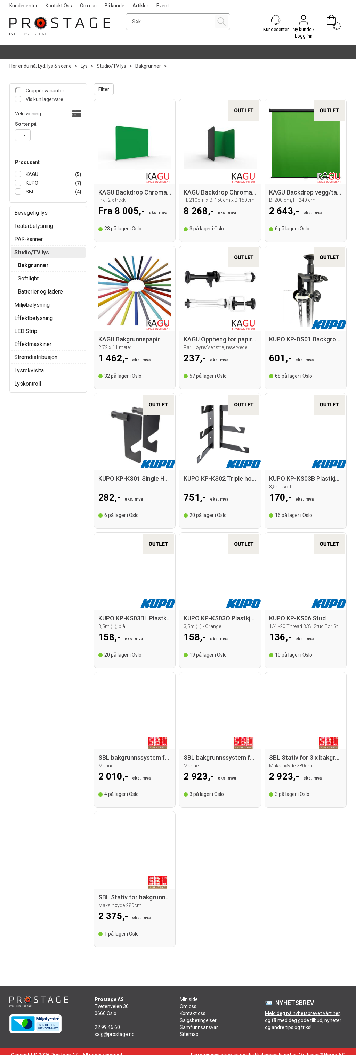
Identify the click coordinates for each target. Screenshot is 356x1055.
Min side (189, 999)
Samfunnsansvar (199, 1027)
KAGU (31, 174)
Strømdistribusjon (35, 357)
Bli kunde (114, 5)
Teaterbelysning (33, 226)
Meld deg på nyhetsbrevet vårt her (302, 1013)
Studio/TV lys (111, 66)
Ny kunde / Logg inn (303, 33)
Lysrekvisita (29, 370)
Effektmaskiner (32, 344)
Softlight (28, 278)
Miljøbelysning (32, 305)
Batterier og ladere (40, 291)
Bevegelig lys (31, 212)
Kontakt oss (192, 1013)
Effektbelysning (33, 318)
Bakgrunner (148, 66)
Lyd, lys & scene (55, 66)
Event (162, 5)
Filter (103, 89)
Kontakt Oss (59, 5)
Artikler (140, 5)
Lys (84, 66)
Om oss (88, 5)
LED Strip (25, 331)
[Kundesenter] (275, 19)
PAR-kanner (28, 239)
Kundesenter (23, 5)
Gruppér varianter (44, 90)
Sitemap (189, 1034)
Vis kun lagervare (44, 99)
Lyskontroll (27, 383)
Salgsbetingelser (198, 1020)
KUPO (31, 183)
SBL (29, 192)
